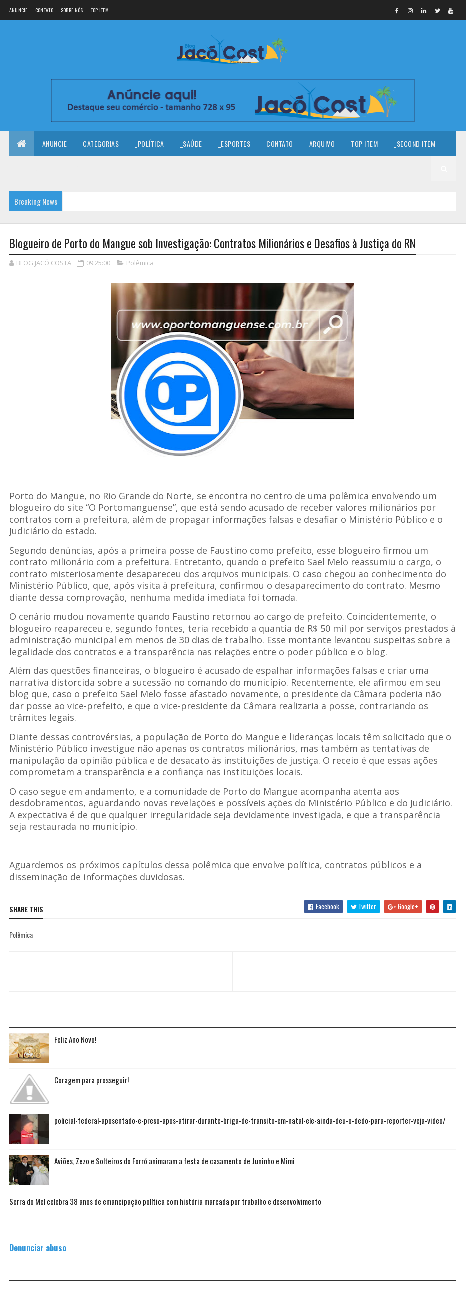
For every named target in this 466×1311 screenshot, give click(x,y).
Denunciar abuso (38, 1247)
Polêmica (140, 262)
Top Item (100, 10)
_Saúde (191, 143)
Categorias (101, 143)
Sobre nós (72, 10)
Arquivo (323, 143)
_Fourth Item (89, 168)
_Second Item (415, 143)
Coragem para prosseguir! (91, 1079)
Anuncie (19, 10)
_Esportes (234, 143)
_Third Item (36, 168)
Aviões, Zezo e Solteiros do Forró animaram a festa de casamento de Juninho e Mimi (174, 1160)
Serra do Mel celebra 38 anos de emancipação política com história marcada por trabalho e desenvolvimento (166, 1201)
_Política (149, 143)
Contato (45, 10)
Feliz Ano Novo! (75, 1039)
